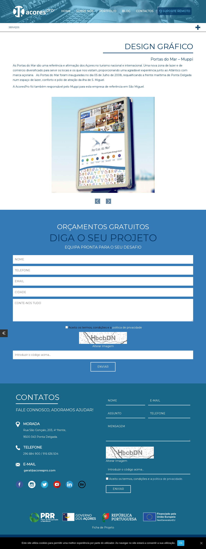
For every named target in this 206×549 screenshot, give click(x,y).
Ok (180, 543)
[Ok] (201, 543)
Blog (126, 11)
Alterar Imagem (103, 346)
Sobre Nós (84, 11)
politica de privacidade (127, 327)
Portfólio (107, 11)
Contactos (144, 11)
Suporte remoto (174, 11)
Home (65, 11)
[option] (103, 145)
